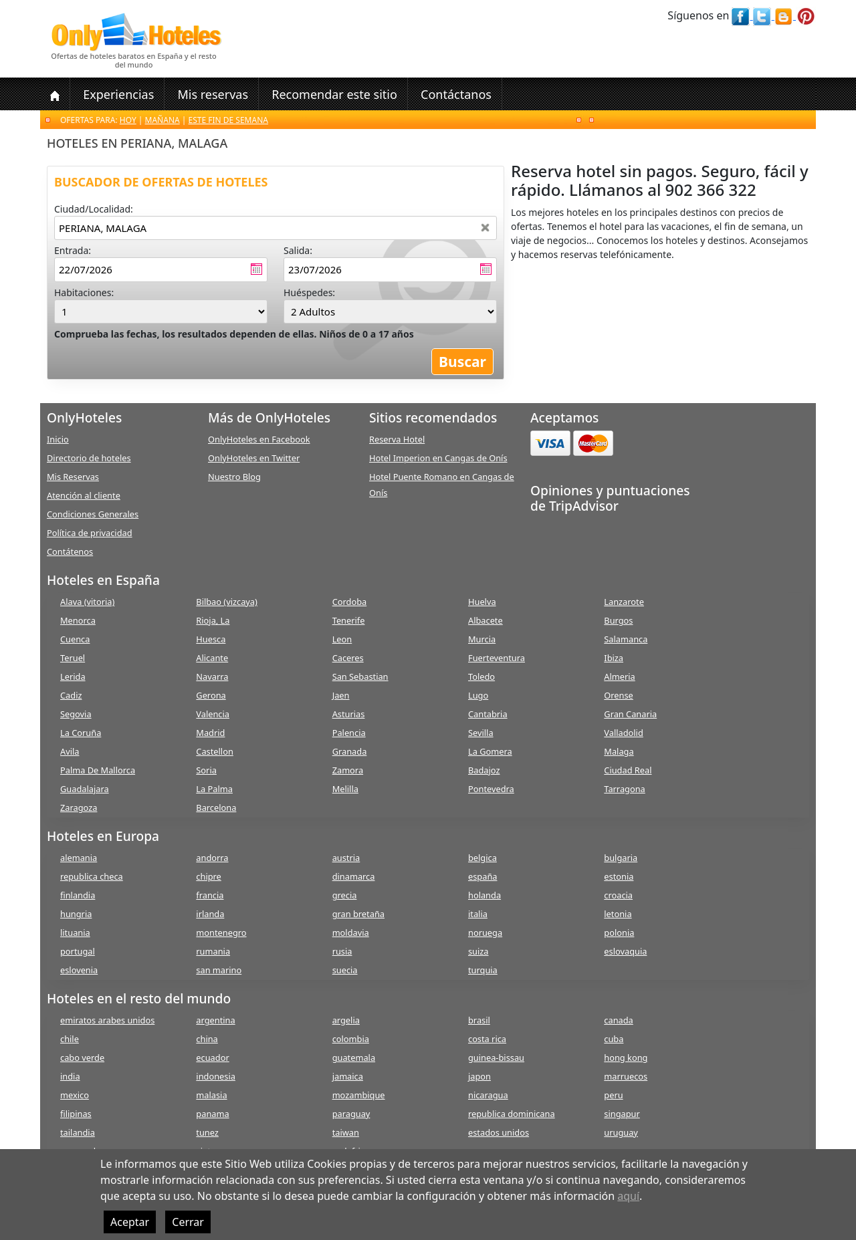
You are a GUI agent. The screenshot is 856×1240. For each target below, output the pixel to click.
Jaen (341, 695)
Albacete (485, 620)
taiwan (345, 1132)
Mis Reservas (73, 477)
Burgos (618, 620)
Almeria (619, 676)
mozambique (358, 1095)
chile (69, 1039)
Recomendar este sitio (334, 94)
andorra (212, 858)
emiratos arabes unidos (107, 1020)
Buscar (462, 361)
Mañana (162, 120)
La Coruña (80, 733)
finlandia (77, 895)
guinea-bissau (496, 1057)
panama (212, 1114)
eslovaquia (625, 951)
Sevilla (481, 733)
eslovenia (79, 970)
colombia (350, 1039)
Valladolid (623, 733)
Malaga (618, 751)
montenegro (221, 932)
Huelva (482, 602)
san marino (218, 970)
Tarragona (624, 789)
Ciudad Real (627, 770)
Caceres (348, 658)
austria (346, 858)
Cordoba (349, 602)
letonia (617, 914)
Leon (342, 639)
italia (478, 914)
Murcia (482, 639)
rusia (342, 951)
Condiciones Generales (92, 514)
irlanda (210, 914)
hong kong (625, 1057)
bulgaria (620, 858)
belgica (482, 858)
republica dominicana (511, 1114)
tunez (207, 1132)
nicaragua (488, 1095)
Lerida (73, 676)
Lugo (478, 695)
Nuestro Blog (234, 477)
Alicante (212, 658)
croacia (618, 895)
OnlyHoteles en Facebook (259, 439)
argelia (346, 1020)
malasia (211, 1095)
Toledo (481, 676)
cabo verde (82, 1057)
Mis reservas (212, 94)
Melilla (345, 789)
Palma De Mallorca (97, 770)
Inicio (58, 439)
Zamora (347, 770)
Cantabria (488, 714)
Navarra (212, 676)
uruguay (621, 1132)
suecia (345, 970)
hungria (76, 914)
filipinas (76, 1114)
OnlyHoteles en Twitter (254, 458)
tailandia (77, 1132)
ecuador (212, 1057)
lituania (75, 932)
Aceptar (129, 1222)
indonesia (215, 1076)
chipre (208, 876)
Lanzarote (624, 602)
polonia (619, 932)
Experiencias (118, 94)
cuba (613, 1039)
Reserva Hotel (397, 439)
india (70, 1076)
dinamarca (353, 876)
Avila (69, 751)
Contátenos (70, 551)
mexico (74, 1095)
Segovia (76, 714)
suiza (478, 951)
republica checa (91, 876)
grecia (344, 895)
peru (613, 1095)
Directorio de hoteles (89, 458)
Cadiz (71, 695)
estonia (618, 876)
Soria (206, 770)
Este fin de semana (228, 120)
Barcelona (216, 807)
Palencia (349, 733)
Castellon (214, 751)
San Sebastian (360, 676)
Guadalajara (84, 789)
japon (479, 1076)
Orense (618, 695)
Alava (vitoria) (87, 602)
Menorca (78, 620)
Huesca (210, 639)
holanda (484, 895)
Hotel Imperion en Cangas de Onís (438, 458)
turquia (483, 970)
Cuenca (75, 639)
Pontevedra (491, 789)
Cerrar (188, 1222)
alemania (78, 858)
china (206, 1039)
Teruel (72, 658)
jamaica (347, 1076)
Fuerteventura (496, 658)
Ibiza (613, 658)
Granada (349, 751)
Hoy (128, 120)
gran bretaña (358, 914)
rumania (213, 951)
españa (482, 876)
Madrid (210, 733)
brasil (479, 1020)
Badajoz (484, 770)
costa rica (487, 1039)
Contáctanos (456, 94)
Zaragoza (78, 807)
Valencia (212, 714)
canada (618, 1020)
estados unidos (498, 1132)
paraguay (351, 1114)
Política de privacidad (89, 533)
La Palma (214, 789)
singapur (621, 1114)
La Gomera (490, 751)
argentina (215, 1020)
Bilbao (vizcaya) (226, 602)
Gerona (210, 695)
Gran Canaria (630, 714)
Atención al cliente (83, 495)
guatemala (353, 1057)
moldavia (350, 932)
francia (209, 895)
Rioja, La (212, 620)
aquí (628, 1196)
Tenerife (348, 620)
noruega (485, 932)
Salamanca (625, 639)
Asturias (348, 714)
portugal (77, 951)
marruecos (625, 1076)
